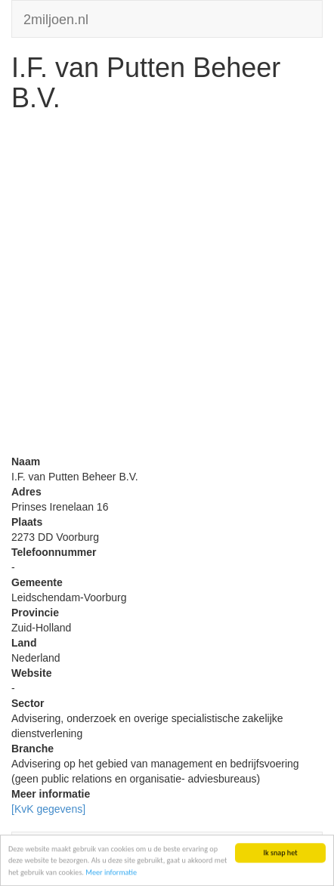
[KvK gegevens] (48, 809)
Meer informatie (111, 873)
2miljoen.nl (55, 17)
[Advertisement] (167, 287)
